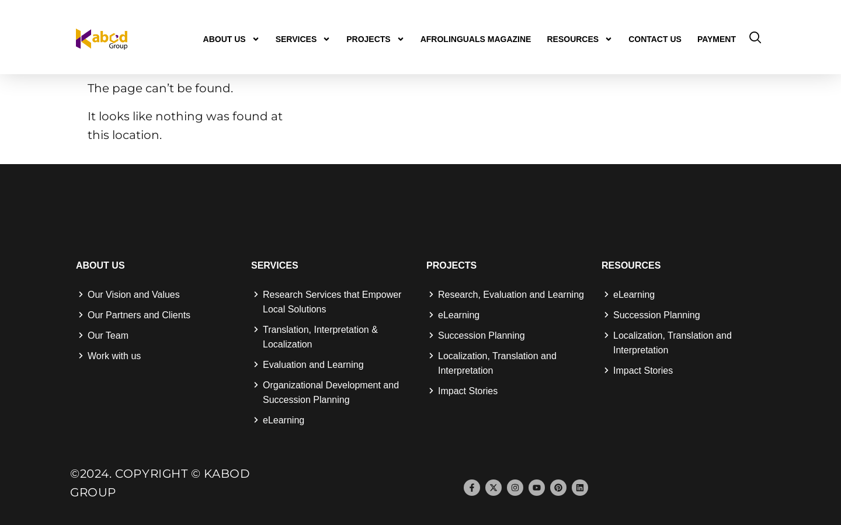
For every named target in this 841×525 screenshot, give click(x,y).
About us (231, 39)
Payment (716, 39)
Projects (375, 39)
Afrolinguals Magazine (475, 39)
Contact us (655, 39)
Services (303, 39)
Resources (580, 39)
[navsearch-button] (755, 38)
